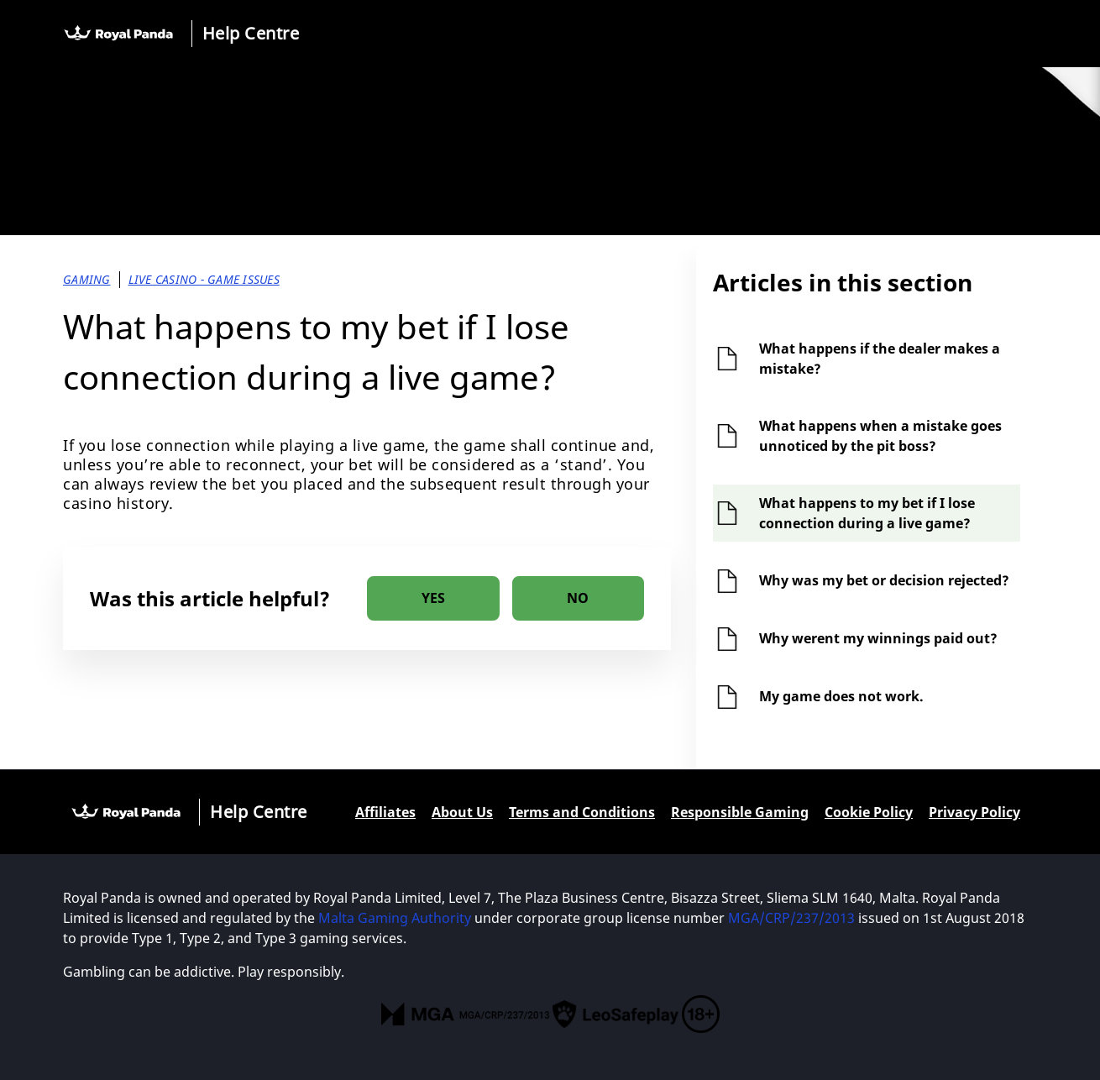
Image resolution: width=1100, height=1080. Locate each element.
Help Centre (251, 33)
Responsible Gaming (740, 812)
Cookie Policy (869, 812)
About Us (462, 812)
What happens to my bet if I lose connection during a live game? (867, 513)
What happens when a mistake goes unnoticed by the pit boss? (880, 436)
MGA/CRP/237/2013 (791, 918)
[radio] (433, 598)
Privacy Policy (974, 812)
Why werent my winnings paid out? (878, 638)
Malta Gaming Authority (394, 918)
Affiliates (385, 812)
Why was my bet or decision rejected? (884, 580)
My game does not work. (841, 696)
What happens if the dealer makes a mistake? (879, 358)
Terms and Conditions (582, 812)
